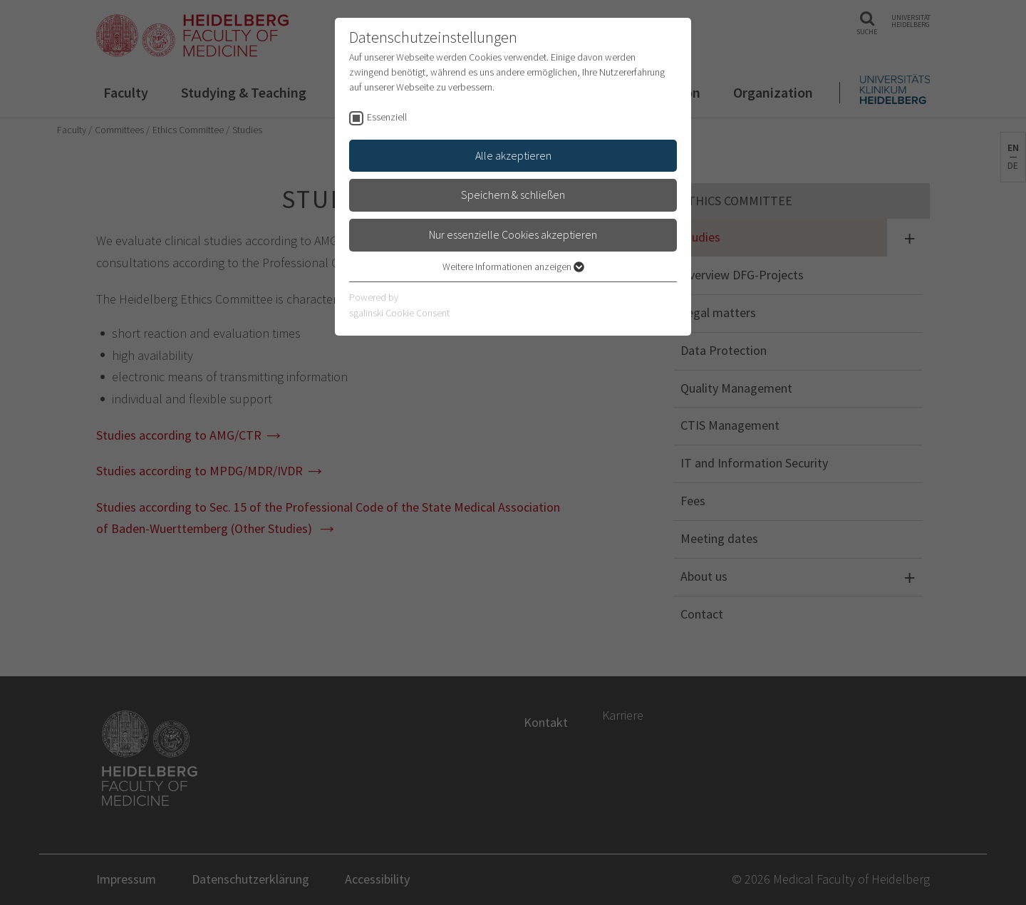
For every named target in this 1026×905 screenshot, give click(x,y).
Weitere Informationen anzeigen (513, 266)
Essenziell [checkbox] (387, 116)
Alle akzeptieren (513, 155)
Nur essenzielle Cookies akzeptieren (513, 234)
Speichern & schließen (513, 194)
